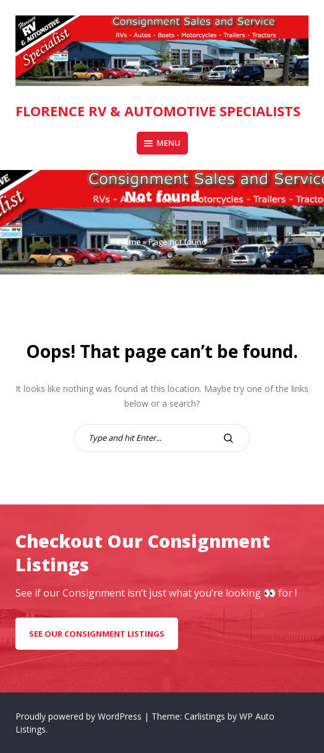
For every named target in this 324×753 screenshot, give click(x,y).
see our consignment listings (96, 633)
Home (129, 241)
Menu (162, 142)
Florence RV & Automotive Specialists (158, 110)
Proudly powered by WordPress (79, 716)
